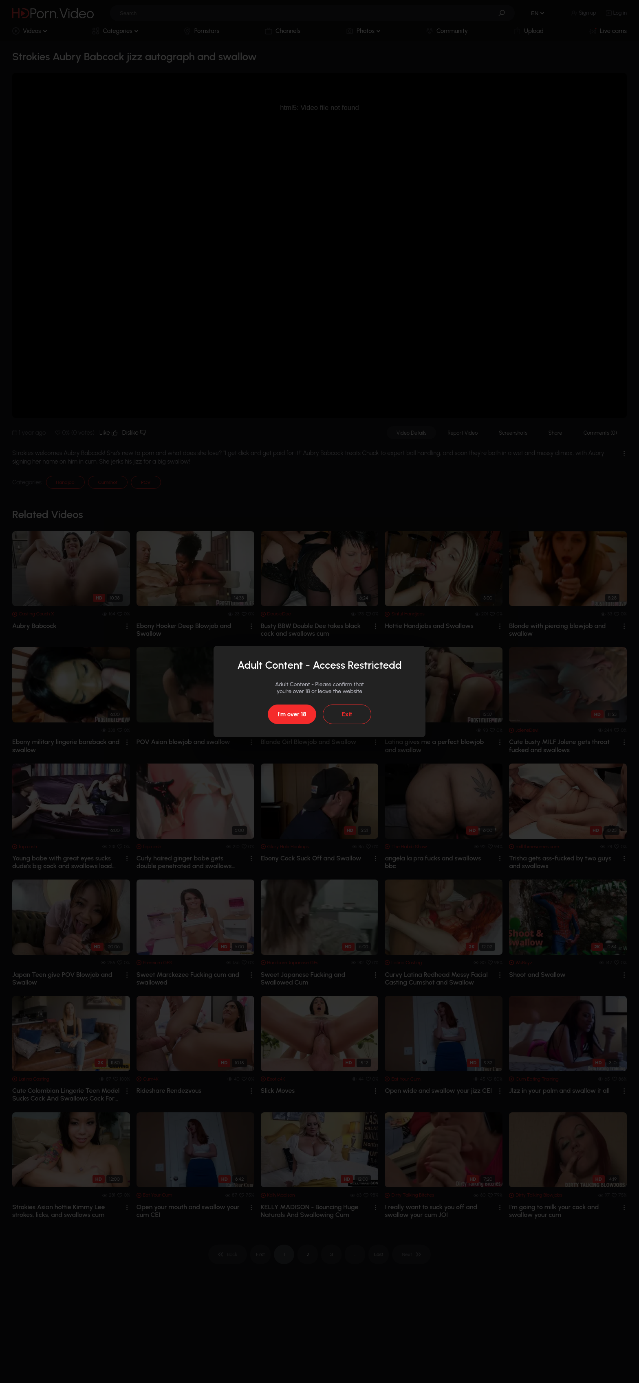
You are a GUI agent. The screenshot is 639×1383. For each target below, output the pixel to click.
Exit (347, 714)
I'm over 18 (292, 714)
